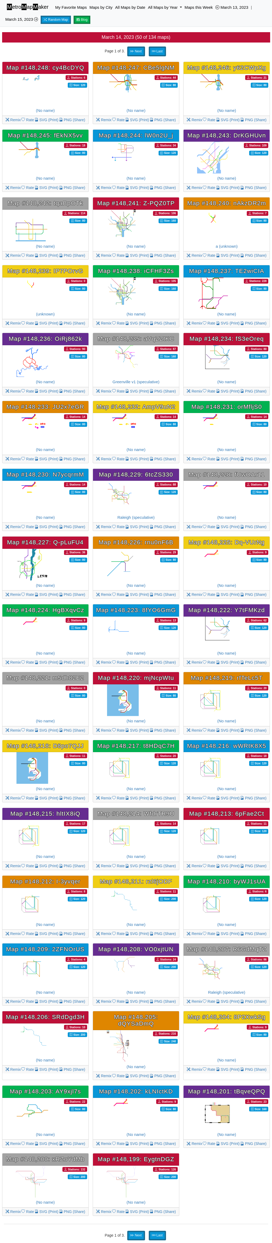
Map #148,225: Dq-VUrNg (227, 542)
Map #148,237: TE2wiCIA (226, 271)
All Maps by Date (130, 7)
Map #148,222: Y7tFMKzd (226, 610)
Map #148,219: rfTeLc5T (227, 678)
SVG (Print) (46, 120)
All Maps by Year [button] (163, 7)
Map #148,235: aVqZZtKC (136, 338)
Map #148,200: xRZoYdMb (45, 1159)
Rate (27, 120)
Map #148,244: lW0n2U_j (136, 135)
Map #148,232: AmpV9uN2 (135, 406)
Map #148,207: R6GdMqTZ (227, 949)
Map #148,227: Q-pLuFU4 (45, 542)
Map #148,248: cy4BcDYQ (45, 67)
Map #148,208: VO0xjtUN (135, 949)
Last (157, 51)
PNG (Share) (72, 120)
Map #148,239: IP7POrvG (45, 271)
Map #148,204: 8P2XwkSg (227, 1017)
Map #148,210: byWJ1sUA (227, 881)
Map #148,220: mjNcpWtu (136, 678)
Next (136, 51)
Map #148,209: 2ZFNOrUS (45, 949)
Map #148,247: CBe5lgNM (136, 67)
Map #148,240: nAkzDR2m (226, 203)
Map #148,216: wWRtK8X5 (226, 746)
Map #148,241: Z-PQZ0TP (136, 203)
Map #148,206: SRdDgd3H (45, 1017)
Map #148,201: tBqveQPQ (226, 1091)
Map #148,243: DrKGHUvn (226, 135)
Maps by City (101, 7)
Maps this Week (199, 7)
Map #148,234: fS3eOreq (226, 338)
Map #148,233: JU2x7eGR (45, 406)
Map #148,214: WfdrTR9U (136, 813)
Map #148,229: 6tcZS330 (136, 474)
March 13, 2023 (231, 7)
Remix (13, 120)
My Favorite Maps (71, 7)
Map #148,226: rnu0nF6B (136, 542)
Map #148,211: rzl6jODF (136, 881)
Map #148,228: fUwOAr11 (227, 474)
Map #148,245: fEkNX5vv (45, 135)
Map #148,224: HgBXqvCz (45, 610)
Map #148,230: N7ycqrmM (45, 474)
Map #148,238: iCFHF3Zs (136, 271)
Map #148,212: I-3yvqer (45, 881)
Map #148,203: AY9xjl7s (45, 1091)
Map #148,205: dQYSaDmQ (136, 1020)
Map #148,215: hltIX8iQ (45, 813)
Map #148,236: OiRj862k (45, 338)
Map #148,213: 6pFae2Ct (226, 813)
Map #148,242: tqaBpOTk (45, 203)
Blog (82, 20)
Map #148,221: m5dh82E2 (45, 678)
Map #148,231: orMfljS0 (226, 406)
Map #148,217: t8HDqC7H (136, 746)
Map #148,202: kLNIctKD (136, 1091)
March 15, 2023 (21, 19)
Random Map (56, 20)
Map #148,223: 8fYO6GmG (136, 610)
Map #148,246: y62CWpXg (226, 67)
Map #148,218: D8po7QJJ (45, 746)
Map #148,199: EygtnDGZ (136, 1159)
